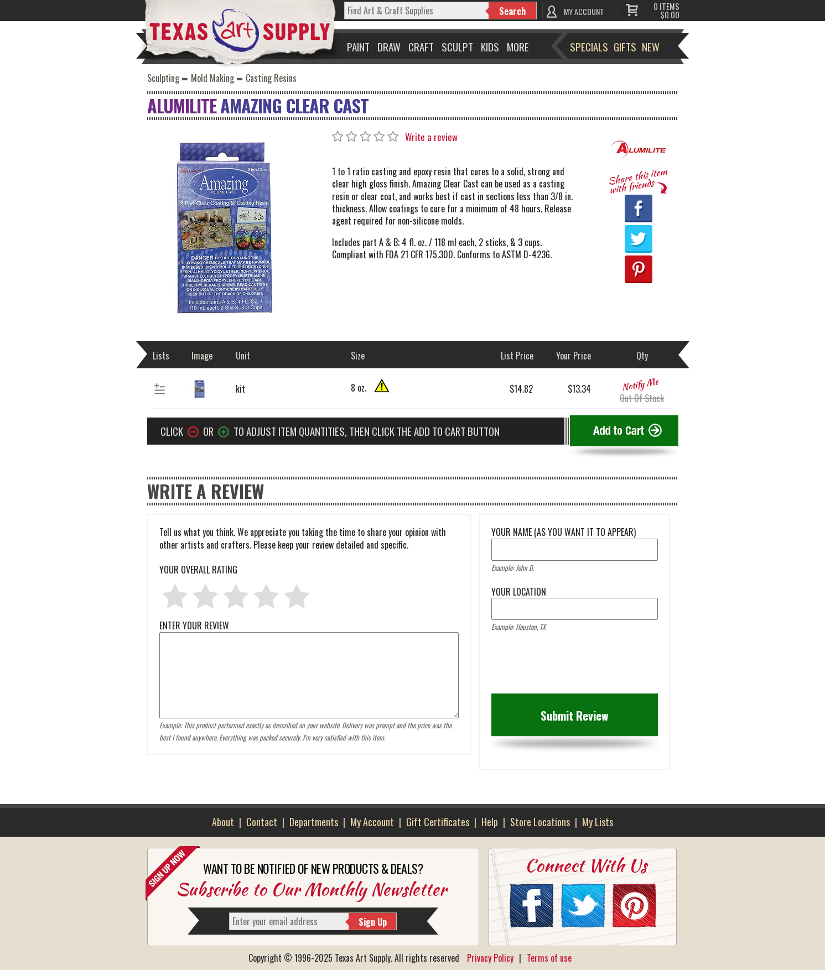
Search (512, 11)
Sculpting (163, 78)
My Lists (597, 822)
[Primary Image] (222, 226)
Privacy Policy (490, 957)
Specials (589, 46)
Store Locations (540, 822)
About (223, 822)
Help (489, 822)
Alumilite (181, 105)
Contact (261, 822)
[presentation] (575, 666)
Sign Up (373, 922)
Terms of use (549, 957)
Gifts (625, 46)
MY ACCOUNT (584, 11)
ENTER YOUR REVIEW (309, 631)
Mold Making (212, 78)
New (651, 46)
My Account (372, 822)
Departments (313, 822)
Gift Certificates (437, 822)
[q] (417, 10)
